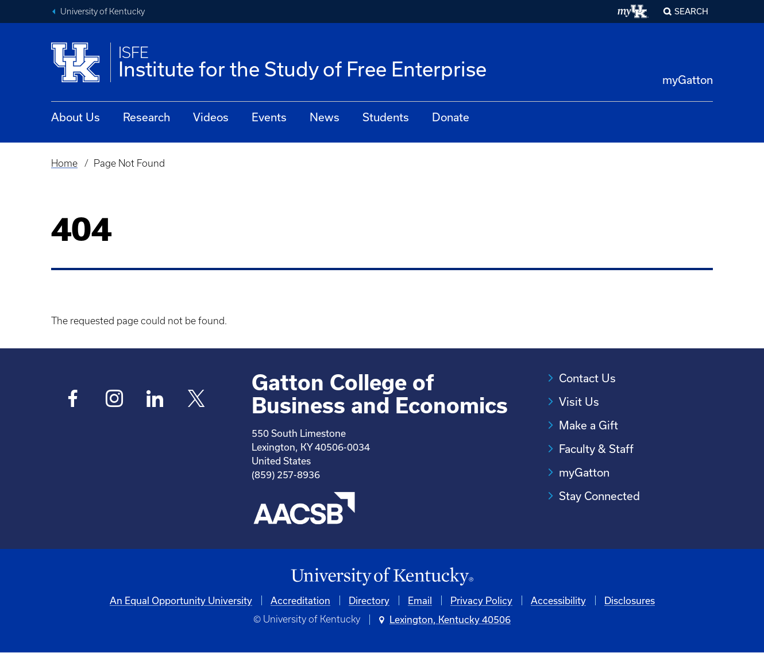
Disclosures (629, 600)
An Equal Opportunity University (181, 600)
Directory (369, 600)
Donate (450, 117)
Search (691, 11)
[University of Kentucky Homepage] (382, 576)
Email (420, 600)
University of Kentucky (102, 11)
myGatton (687, 79)
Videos (211, 117)
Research (146, 117)
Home (64, 163)
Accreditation (300, 600)
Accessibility (558, 600)
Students (385, 117)
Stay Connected (599, 495)
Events (269, 117)
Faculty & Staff (596, 448)
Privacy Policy (481, 600)
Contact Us (587, 378)
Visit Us (579, 401)
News (324, 117)
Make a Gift (588, 425)
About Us (75, 117)
